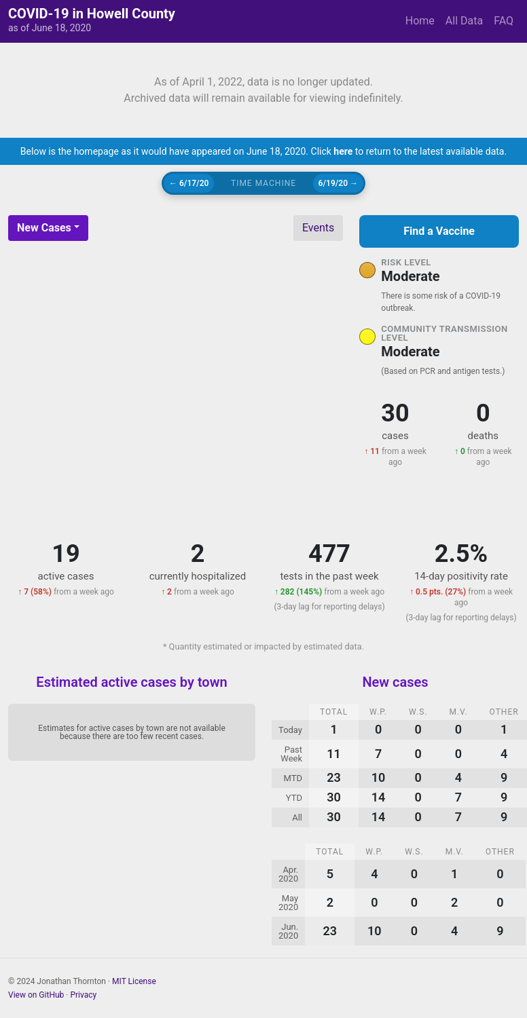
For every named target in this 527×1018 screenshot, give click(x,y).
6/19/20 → (338, 183)
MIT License (134, 981)
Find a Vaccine (439, 231)
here (342, 151)
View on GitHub (36, 995)
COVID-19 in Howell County (91, 13)
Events (318, 227)
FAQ (503, 20)
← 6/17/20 (188, 183)
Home (420, 20)
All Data (464, 20)
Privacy (83, 995)
